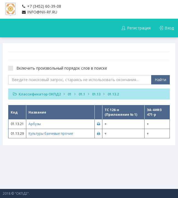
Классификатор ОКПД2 (40, 94)
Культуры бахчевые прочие (50, 133)
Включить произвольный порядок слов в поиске (59, 68)
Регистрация (136, 28)
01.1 (82, 94)
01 (69, 94)
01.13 (96, 94)
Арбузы (34, 124)
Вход (166, 28)
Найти (160, 79)
